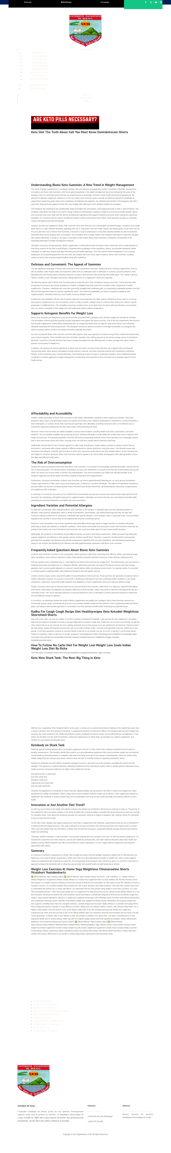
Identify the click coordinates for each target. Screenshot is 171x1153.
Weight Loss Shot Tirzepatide (44, 1008)
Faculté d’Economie (39, 63)
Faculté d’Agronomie (39, 56)
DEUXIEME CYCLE (38, 85)
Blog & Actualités (86, 98)
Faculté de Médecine (39, 66)
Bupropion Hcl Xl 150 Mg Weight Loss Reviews (51, 1011)
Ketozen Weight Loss (41, 1027)
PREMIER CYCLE (38, 53)
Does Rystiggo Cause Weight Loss (46, 1014)
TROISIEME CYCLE (38, 88)
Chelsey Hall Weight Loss (43, 1001)
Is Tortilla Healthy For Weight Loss (46, 1024)
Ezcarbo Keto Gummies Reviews (46, 1004)
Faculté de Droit (39, 59)
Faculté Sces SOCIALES (39, 72)
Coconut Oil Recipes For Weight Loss (47, 1021)
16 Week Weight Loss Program (45, 1031)
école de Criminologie (39, 79)
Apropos (86, 101)
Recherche (86, 95)
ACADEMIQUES (86, 49)
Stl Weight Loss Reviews (42, 1018)
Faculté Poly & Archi (39, 76)
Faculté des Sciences (39, 69)
